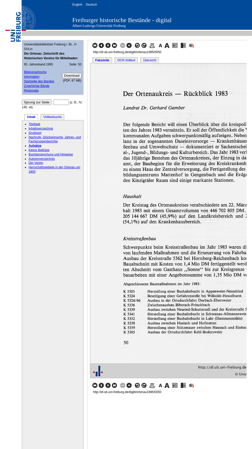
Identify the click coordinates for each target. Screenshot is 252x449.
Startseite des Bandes (39, 81)
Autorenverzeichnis (42, 159)
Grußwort (35, 133)
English (77, 4)
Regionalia (31, 90)
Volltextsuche (52, 117)
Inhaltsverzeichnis (41, 128)
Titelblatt (34, 124)
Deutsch (91, 4)
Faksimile (102, 60)
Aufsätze (35, 146)
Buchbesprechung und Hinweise (51, 154)
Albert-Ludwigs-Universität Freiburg (99, 26)
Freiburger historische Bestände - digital (122, 20)
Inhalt (31, 117)
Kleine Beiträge (39, 150)
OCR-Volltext (126, 60)
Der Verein (36, 163)
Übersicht (149, 60)
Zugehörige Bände (36, 86)
